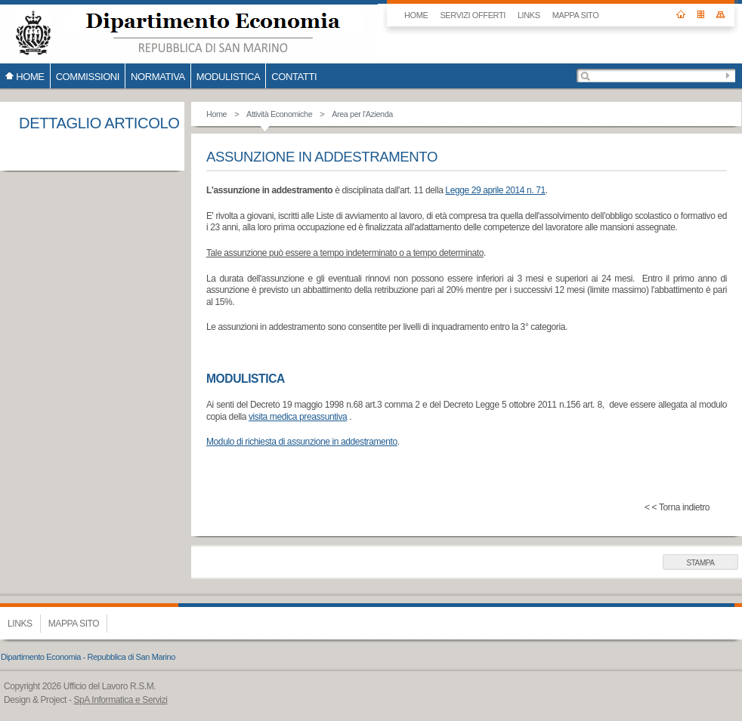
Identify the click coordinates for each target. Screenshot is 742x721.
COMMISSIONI (87, 76)
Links (529, 15)
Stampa (700, 563)
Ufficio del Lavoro (189, 31)
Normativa (158, 76)
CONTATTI (294, 76)
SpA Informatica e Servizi (120, 700)
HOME (416, 15)
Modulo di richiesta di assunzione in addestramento (301, 441)
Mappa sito (575, 15)
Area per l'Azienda (362, 114)
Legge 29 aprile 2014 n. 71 (495, 190)
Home (216, 114)
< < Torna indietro (677, 507)
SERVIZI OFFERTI (472, 15)
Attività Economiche (279, 114)
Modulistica (228, 76)
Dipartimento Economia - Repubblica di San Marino (88, 656)
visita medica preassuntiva (298, 416)
